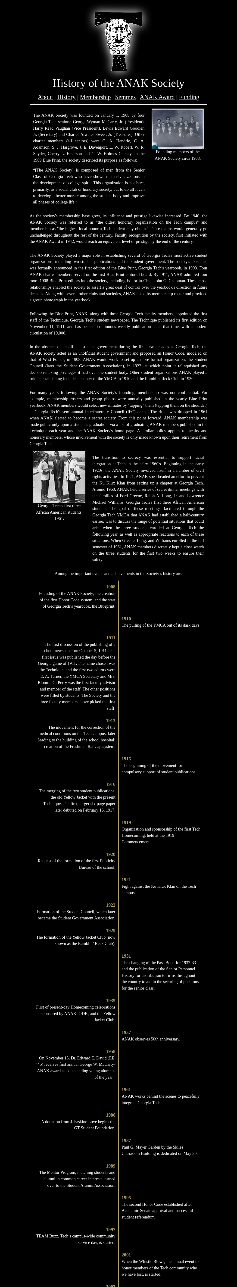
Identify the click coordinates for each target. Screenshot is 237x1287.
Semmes (125, 97)
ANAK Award (157, 97)
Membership (95, 97)
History (66, 97)
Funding (189, 97)
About (45, 97)
